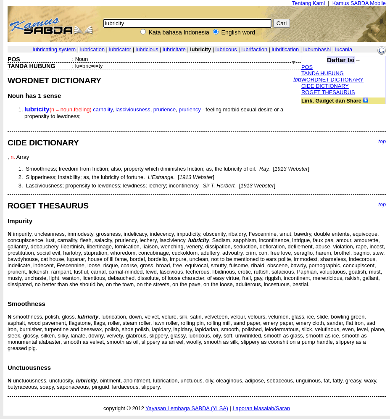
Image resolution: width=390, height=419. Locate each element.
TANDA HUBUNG (322, 73)
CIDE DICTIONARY (325, 86)
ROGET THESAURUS (328, 92)
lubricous (226, 49)
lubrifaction (254, 49)
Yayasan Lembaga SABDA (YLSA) (186, 408)
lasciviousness (133, 109)
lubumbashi (317, 49)
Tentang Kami (308, 3)
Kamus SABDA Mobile (359, 3)
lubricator (120, 49)
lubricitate (174, 49)
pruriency (190, 109)
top (297, 79)
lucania (344, 49)
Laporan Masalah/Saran (261, 408)
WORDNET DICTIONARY (332, 79)
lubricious (147, 49)
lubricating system (54, 49)
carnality (103, 109)
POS (307, 67)
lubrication (92, 49)
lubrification (285, 49)
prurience (164, 109)
